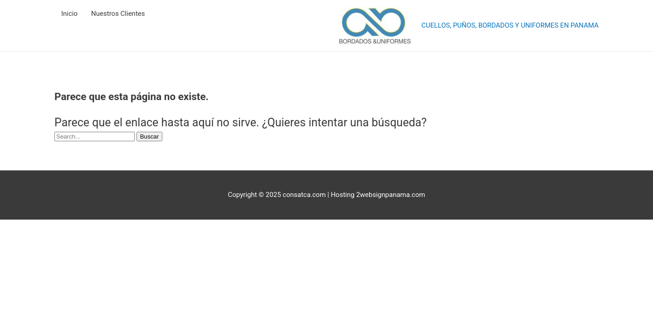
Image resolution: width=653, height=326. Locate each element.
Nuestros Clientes (118, 14)
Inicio (69, 14)
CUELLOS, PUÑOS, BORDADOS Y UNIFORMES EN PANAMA (510, 25)
